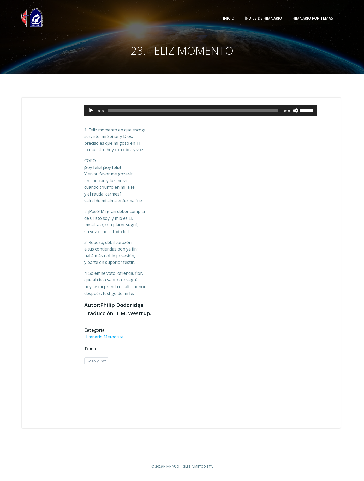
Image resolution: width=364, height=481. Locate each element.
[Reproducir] (91, 110)
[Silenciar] (295, 110)
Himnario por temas (315, 18)
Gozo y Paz (96, 360)
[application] (200, 110)
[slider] (193, 110)
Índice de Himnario (263, 18)
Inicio (228, 18)
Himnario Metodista (103, 337)
